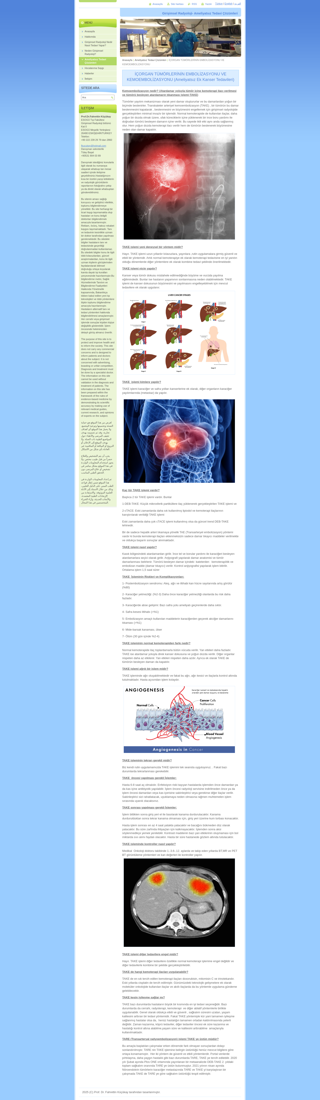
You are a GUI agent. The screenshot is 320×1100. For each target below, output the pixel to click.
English (228, 3)
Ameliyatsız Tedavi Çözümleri (150, 60)
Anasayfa (127, 60)
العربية (237, 3)
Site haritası (177, 4)
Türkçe (218, 3)
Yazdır (208, 4)
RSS (194, 4)
